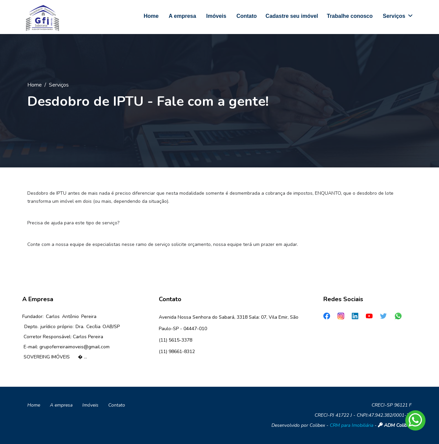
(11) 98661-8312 (177, 351)
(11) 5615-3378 (175, 340)
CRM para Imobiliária (351, 425)
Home (34, 85)
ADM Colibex (395, 425)
